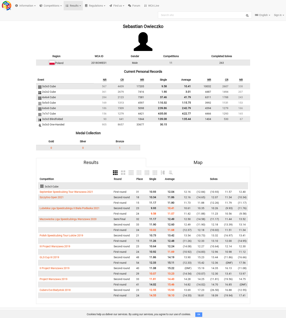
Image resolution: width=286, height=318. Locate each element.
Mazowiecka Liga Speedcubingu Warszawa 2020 (68, 219)
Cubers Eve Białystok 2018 (55, 289)
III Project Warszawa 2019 (55, 246)
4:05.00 (162, 113)
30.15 (163, 124)
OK (198, 314)
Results (91, 162)
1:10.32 (162, 102)
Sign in (279, 15)
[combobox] (205, 15)
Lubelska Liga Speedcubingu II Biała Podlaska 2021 (70, 208)
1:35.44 (186, 119)
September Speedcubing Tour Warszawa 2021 (66, 191)
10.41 (187, 86)
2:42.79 (186, 108)
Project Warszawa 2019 (53, 279)
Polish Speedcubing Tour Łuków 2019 (61, 235)
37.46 (163, 97)
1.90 (164, 91)
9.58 (164, 86)
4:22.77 (186, 113)
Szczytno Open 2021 (52, 197)
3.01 (188, 91)
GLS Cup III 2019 (49, 257)
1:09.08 (162, 119)
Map (198, 162)
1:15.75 (186, 102)
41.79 (187, 97)
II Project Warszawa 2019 (54, 268)
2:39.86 (162, 108)
